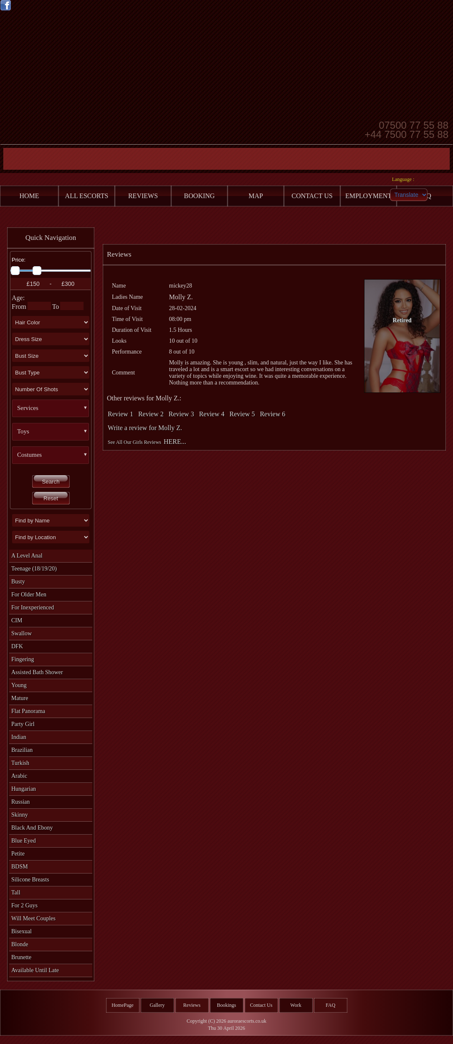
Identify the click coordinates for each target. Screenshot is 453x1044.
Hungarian (23, 789)
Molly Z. (181, 296)
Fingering (22, 659)
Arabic (19, 776)
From (19, 306)
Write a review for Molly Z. (145, 427)
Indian (18, 737)
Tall (15, 892)
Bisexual (21, 931)
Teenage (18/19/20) (34, 568)
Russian (20, 802)
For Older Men (28, 594)
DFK (17, 646)
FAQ (330, 1005)
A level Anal (27, 556)
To (55, 306)
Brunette (21, 957)
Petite (18, 853)
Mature (19, 698)
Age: (18, 297)
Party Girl (23, 724)
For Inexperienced (32, 607)
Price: (18, 260)
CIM (16, 620)
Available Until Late (35, 970)
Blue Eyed (23, 841)
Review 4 (212, 414)
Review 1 (120, 414)
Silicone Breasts (30, 879)
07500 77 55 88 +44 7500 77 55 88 (406, 129)
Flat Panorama (28, 711)
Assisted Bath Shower (37, 672)
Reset (50, 498)
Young (19, 685)
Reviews (191, 1005)
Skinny (19, 815)
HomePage (122, 1005)
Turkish (20, 763)
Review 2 (151, 414)
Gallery (157, 1005)
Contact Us (261, 1005)
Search (50, 482)
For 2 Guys (24, 905)
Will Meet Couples (33, 918)
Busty (18, 581)
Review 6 (272, 414)
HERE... (175, 441)
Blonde (19, 944)
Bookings (226, 1005)
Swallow (21, 633)
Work (295, 1005)
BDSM (19, 866)
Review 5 (242, 414)
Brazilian (22, 750)
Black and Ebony (32, 828)
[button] (54, 408)
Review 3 (181, 414)
